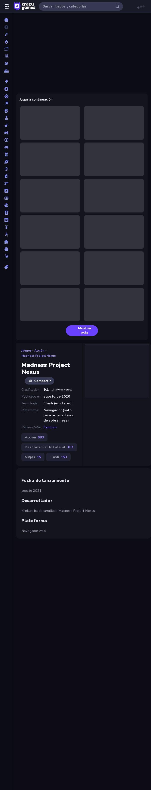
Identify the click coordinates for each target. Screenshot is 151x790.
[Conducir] (6, 140)
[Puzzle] (6, 241)
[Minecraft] (6, 220)
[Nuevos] (6, 34)
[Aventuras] (6, 89)
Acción (39, 351)
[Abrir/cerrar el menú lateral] (7, 6)
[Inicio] (6, 20)
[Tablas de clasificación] (6, 70)
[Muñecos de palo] (6, 234)
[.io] (6, 205)
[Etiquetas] (6, 267)
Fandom (50, 427)
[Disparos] (6, 169)
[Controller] (6, 147)
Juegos (26, 351)
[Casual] (6, 118)
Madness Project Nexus (38, 356)
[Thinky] (6, 256)
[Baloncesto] (6, 96)
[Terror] (6, 249)
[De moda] (6, 41)
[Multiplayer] (6, 63)
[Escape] (6, 176)
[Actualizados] (6, 49)
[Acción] (6, 81)
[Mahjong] (6, 212)
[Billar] (6, 103)
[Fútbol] (6, 198)
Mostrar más (80, 330)
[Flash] (6, 191)
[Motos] (6, 227)
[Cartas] (6, 110)
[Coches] (6, 132)
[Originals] (6, 56)
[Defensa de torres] (6, 154)
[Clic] (6, 125)
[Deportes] (6, 161)
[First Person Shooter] (6, 183)
